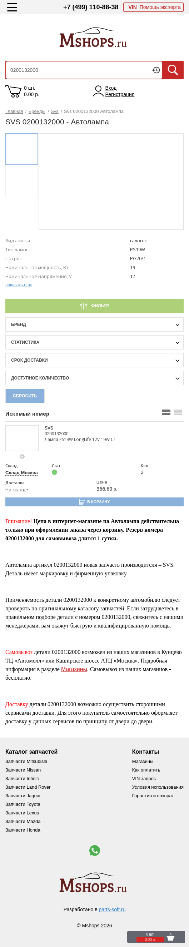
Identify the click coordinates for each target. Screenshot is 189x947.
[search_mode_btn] (166, 412)
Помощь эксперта (154, 7)
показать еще (18, 284)
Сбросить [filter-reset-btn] (25, 395)
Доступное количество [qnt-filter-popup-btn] (40, 378)
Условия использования (158, 787)
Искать (173, 70)
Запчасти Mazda (22, 821)
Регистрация (120, 94)
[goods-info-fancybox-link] (22, 457)
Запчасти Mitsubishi (26, 761)
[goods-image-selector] (22, 438)
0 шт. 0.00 (31, 91)
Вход (111, 88)
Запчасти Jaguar (23, 795)
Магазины (74, 669)
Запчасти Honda (22, 830)
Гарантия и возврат (153, 795)
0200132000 (57, 433)
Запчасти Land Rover (28, 787)
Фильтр (99, 305)
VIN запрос (144, 778)
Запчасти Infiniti (22, 778)
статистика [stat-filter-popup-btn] (25, 342)
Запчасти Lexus (22, 812)
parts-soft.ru (112, 909)
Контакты (145, 752)
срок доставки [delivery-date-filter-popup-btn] (29, 360)
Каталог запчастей (31, 752)
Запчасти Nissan (23, 770)
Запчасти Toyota (22, 804)
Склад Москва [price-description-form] (21, 472)
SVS (49, 428)
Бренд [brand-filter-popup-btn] (18, 324)
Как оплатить (146, 770)
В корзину (98, 502)
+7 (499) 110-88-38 (91, 7)
